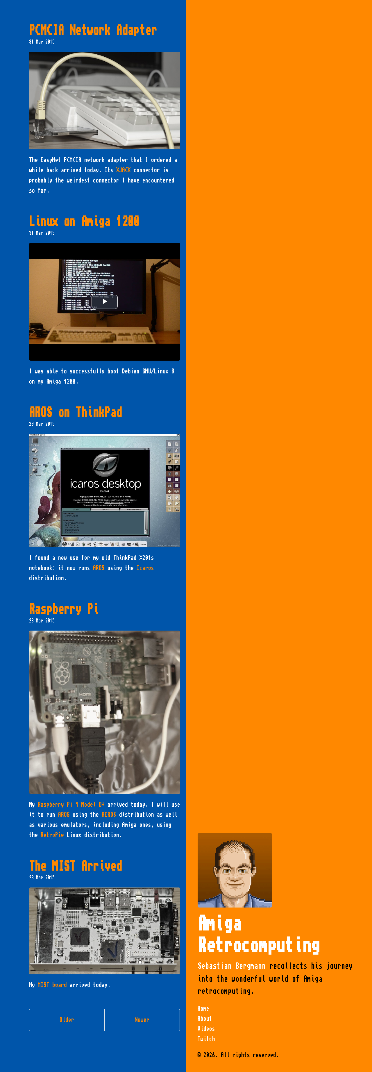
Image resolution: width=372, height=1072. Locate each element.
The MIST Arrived (75, 866)
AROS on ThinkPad (75, 412)
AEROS (109, 815)
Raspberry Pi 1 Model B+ (71, 805)
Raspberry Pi (64, 609)
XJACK (123, 170)
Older (67, 1020)
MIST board (52, 985)
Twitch (206, 1039)
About (205, 1019)
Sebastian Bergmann (232, 966)
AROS (99, 568)
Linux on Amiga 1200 (84, 222)
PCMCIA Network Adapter (93, 30)
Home (203, 1009)
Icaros (145, 568)
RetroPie (52, 835)
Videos (206, 1029)
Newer (142, 1020)
